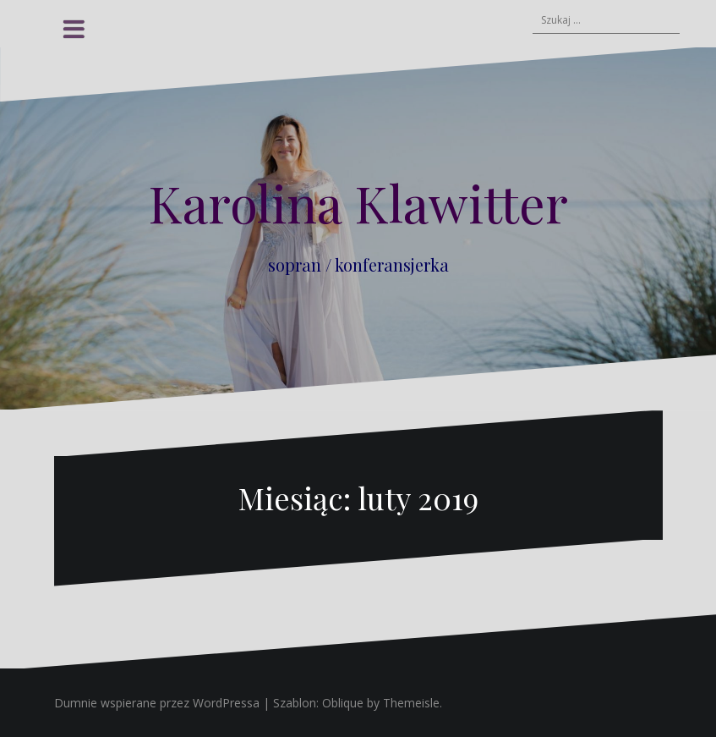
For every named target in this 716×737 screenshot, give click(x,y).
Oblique (342, 703)
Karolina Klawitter (358, 202)
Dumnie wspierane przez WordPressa (157, 703)
